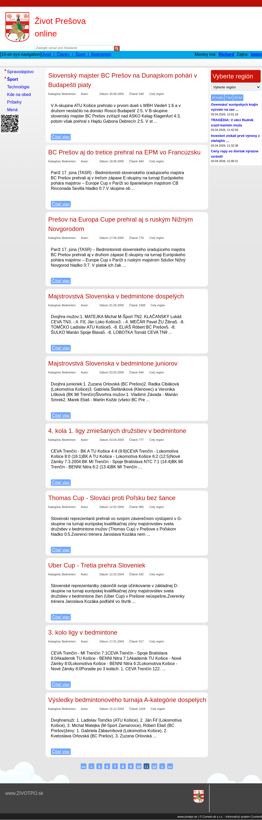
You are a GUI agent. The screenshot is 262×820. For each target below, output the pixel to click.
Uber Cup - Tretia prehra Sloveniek (96, 565)
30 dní (238, 97)
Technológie (18, 87)
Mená (12, 110)
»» (170, 767)
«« (83, 767)
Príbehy (14, 102)
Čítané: (133, 93)
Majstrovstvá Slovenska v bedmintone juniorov (113, 363)
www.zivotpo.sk (187, 816)
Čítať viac (61, 137)
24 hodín (217, 97)
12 (154, 767)
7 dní (229, 97)
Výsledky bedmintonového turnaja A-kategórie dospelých (127, 699)
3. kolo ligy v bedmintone (82, 632)
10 (139, 767)
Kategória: (54, 93)
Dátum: (104, 93)
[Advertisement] (21, 213)
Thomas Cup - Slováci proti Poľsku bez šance (112, 497)
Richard (226, 54)
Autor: (85, 93)
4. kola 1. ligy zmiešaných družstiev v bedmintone (117, 430)
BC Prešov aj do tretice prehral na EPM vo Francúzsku (124, 152)
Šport (12, 79)
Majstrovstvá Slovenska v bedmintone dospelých (116, 296)
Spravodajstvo (20, 71)
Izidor (256, 54)
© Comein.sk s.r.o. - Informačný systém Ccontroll (230, 816)
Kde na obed (19, 94)
